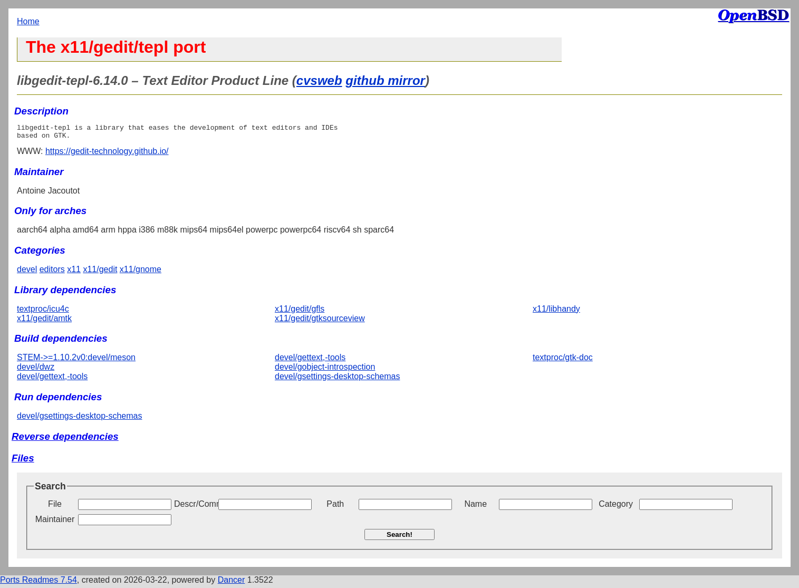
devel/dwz (35, 369)
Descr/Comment (195, 507)
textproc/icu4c (43, 311)
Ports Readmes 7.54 (38, 583)
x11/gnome (140, 272)
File (55, 507)
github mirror (385, 80)
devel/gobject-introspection (325, 369)
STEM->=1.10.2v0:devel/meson (76, 360)
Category (616, 507)
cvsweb (319, 80)
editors (52, 272)
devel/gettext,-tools (52, 379)
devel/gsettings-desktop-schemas (337, 379)
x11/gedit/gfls (299, 311)
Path (335, 507)
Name (475, 507)
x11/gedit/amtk (44, 321)
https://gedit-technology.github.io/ (107, 154)
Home (28, 21)
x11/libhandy (556, 311)
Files (23, 461)
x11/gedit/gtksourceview (320, 321)
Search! (399, 538)
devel (27, 272)
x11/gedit (100, 272)
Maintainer (55, 522)
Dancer (231, 583)
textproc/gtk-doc (563, 360)
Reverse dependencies (65, 439)
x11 (74, 272)
